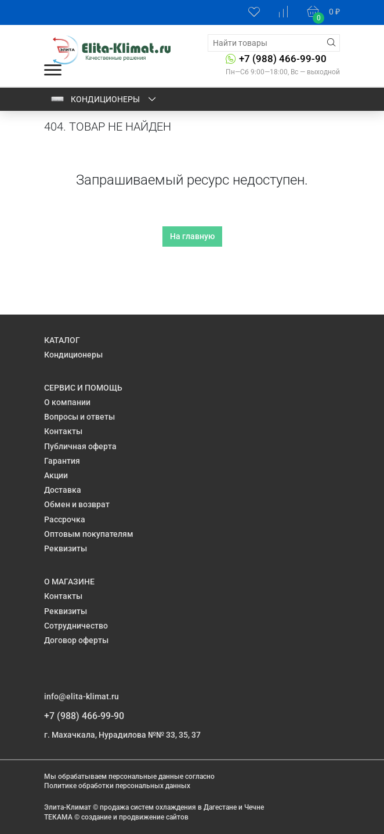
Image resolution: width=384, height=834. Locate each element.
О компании (67, 402)
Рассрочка (64, 519)
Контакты (63, 431)
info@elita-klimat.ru (81, 696)
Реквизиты (65, 548)
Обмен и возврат (77, 504)
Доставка (62, 489)
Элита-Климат (67, 807)
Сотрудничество (76, 625)
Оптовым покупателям (88, 534)
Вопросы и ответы (79, 416)
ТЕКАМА (58, 817)
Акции (56, 475)
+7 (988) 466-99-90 (283, 58)
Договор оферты (76, 640)
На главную (192, 236)
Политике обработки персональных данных (117, 786)
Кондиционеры (104, 99)
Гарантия (62, 460)
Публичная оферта (80, 446)
